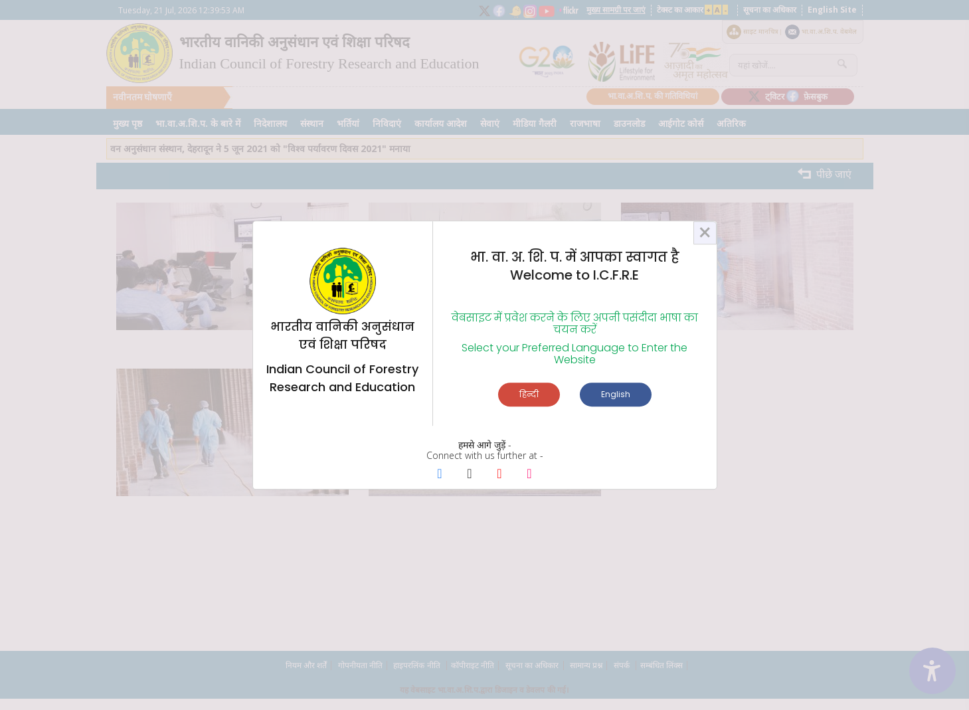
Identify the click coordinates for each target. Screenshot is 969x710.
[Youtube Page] (499, 475)
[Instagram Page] (529, 475)
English (615, 394)
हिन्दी (529, 394)
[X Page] (470, 475)
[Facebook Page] (440, 475)
